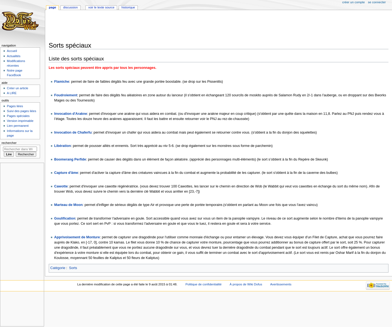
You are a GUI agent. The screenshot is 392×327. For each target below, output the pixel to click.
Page (52, 7)
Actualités (13, 56)
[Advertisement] (148, 26)
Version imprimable (20, 120)
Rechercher (9, 142)
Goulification (64, 218)
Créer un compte (353, 2)
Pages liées (15, 106)
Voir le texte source (101, 7)
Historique (128, 7)
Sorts (73, 268)
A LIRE (12, 93)
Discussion (70, 7)
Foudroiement (65, 95)
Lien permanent (18, 125)
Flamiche (61, 82)
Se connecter (377, 2)
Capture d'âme (66, 173)
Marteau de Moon (68, 205)
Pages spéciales (18, 116)
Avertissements (281, 284)
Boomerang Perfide (70, 159)
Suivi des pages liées (21, 111)
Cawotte (61, 186)
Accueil (12, 51)
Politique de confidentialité (203, 284)
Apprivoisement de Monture (77, 237)
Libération (62, 146)
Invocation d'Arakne (70, 114)
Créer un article (17, 88)
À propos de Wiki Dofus (246, 284)
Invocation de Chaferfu (72, 132)
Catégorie (57, 268)
